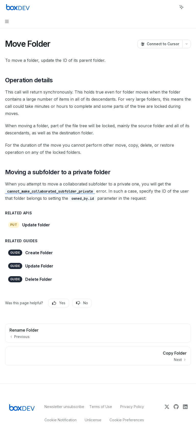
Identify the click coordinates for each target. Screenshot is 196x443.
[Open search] (172, 7)
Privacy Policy (132, 406)
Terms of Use (100, 406)
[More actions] (189, 7)
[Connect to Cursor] (159, 44)
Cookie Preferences (126, 420)
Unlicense (93, 420)
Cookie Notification (60, 420)
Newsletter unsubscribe (62, 406)
